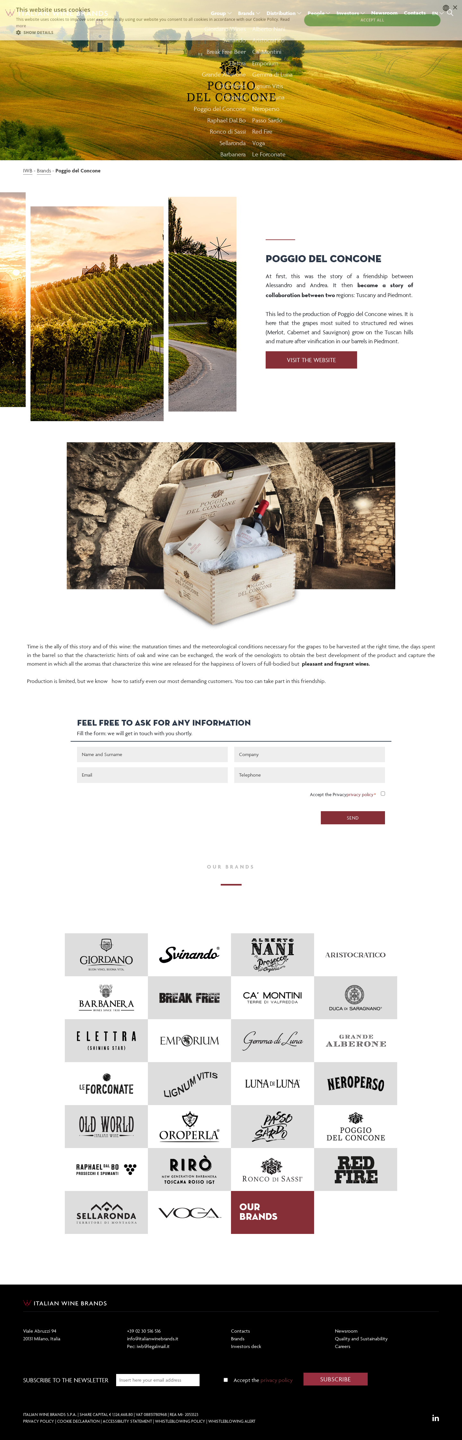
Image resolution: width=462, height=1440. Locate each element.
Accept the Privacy (341, 794)
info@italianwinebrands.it (152, 1339)
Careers (342, 1346)
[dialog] (231, 20)
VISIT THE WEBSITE (311, 360)
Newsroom (346, 1331)
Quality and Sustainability (361, 1339)
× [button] (454, 7)
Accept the (263, 1380)
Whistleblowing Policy (180, 1421)
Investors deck (246, 1346)
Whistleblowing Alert (231, 1421)
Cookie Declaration (78, 1421)
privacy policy (359, 794)
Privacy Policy (38, 1421)
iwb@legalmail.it (153, 1346)
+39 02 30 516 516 (144, 1331)
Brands (44, 170)
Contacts (240, 1331)
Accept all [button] (372, 20)
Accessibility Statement (127, 1421)
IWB (27, 170)
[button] (155, 32)
